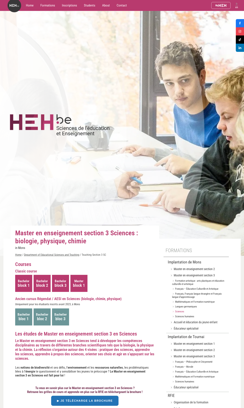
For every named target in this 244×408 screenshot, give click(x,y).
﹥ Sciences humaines (183, 316)
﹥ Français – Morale (182, 366)
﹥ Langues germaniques (184, 306)
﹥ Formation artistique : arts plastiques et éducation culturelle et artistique (198, 282)
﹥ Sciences (178, 311)
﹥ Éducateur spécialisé (184, 328)
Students (89, 5)
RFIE (171, 395)
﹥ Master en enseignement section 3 (192, 275)
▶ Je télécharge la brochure (85, 400)
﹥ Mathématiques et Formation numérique (193, 301)
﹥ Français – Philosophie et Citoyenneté (192, 361)
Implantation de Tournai (186, 337)
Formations (47, 5)
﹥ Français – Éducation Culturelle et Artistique (195, 288)
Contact (122, 5)
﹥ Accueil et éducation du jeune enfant (193, 322)
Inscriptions (69, 5)
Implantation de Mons (184, 262)
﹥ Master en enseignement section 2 (192, 269)
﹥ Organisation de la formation (189, 402)
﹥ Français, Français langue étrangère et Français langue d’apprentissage (197, 295)
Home (30, 5)
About (106, 5)
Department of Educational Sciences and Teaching (51, 254)
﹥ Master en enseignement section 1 (192, 343)
